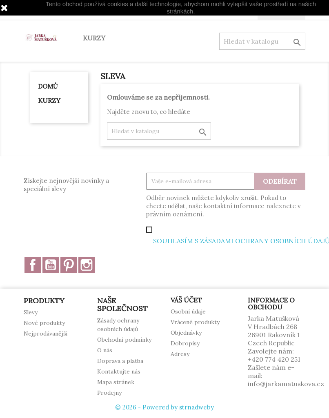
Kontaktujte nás (118, 371)
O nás (104, 350)
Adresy (180, 354)
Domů (48, 86)
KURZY (94, 38)
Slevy (31, 312)
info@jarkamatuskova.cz (286, 384)
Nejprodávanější (45, 333)
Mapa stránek (115, 382)
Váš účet (186, 300)
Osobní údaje (188, 311)
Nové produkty (44, 323)
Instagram (86, 265)
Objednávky (186, 332)
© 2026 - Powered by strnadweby (164, 407)
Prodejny (109, 392)
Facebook (32, 265)
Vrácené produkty (195, 322)
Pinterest (68, 265)
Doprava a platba (120, 361)
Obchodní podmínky (124, 339)
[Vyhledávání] (262, 41)
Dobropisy (185, 343)
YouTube (50, 265)
